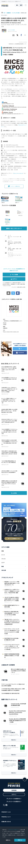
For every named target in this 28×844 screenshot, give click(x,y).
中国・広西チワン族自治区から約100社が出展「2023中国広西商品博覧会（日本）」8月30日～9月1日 (9, 452)
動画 (2, 566)
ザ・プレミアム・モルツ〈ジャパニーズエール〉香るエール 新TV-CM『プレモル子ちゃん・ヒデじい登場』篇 (11, 647)
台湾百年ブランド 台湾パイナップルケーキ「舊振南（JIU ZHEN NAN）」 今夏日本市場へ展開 (11, 591)
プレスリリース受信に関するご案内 (18, 287)
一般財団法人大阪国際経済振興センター (17, 44)
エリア (3, 562)
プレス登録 (14, 274)
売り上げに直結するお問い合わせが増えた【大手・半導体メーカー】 (18, 670)
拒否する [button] (8, 840)
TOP (4, 13)
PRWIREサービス (6, 812)
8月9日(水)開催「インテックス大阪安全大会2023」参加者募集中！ (9, 471)
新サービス (10, 236)
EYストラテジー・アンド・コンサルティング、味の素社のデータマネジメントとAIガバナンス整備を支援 (11, 631)
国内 (17, 5)
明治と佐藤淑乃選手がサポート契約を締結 (11, 606)
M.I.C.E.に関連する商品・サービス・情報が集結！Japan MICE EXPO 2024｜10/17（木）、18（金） (8, 400)
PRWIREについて (6, 817)
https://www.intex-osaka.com (11, 332)
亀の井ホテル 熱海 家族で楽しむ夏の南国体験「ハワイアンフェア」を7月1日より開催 (11, 613)
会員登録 (14, 790)
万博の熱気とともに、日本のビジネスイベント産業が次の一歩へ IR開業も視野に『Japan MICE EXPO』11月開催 (9, 390)
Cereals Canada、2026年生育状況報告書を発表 (18, 704)
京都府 (13, 248)
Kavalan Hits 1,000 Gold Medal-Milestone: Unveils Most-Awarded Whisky (17, 712)
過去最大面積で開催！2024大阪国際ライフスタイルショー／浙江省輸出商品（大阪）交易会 (9, 411)
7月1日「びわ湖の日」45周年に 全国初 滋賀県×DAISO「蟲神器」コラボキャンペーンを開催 (11, 599)
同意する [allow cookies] (20, 840)
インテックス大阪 (15, 13)
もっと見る (14, 493)
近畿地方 (10, 248)
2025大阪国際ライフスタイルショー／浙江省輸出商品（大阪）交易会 (9, 379)
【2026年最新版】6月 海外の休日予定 (10, 693)
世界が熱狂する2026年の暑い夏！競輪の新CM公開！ (11, 639)
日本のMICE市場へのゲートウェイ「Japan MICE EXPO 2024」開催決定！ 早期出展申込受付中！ (9, 421)
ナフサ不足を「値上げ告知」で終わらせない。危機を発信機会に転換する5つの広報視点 (13, 689)
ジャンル (3, 558)
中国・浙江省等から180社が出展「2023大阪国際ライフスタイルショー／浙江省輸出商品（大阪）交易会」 (9, 442)
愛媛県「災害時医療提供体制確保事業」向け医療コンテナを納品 (11, 655)
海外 (21, 5)
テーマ (3, 555)
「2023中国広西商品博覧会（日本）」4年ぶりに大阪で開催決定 (8, 461)
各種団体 (9, 13)
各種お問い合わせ (6, 821)
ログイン (14, 279)
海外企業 (3, 570)
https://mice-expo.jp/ (18, 173)
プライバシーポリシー (14, 829)
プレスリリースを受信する (13, 801)
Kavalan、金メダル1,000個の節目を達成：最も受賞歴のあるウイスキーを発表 (17, 720)
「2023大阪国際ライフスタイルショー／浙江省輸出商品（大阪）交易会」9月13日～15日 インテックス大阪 (9, 431)
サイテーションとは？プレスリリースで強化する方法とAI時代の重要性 (13, 684)
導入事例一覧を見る (15, 674)
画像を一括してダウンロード (14, 228)
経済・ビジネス (11, 242)
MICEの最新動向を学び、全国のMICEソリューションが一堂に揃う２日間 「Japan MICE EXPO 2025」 (9, 369)
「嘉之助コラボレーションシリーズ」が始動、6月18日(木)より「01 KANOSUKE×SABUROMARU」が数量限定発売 (12, 622)
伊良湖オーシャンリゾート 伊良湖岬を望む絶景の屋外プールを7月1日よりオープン (11, 583)
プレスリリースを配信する (13, 798)
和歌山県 (11, 250)
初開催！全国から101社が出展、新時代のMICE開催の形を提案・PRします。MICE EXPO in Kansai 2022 (9, 483)
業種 (2, 551)
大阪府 (17, 248)
